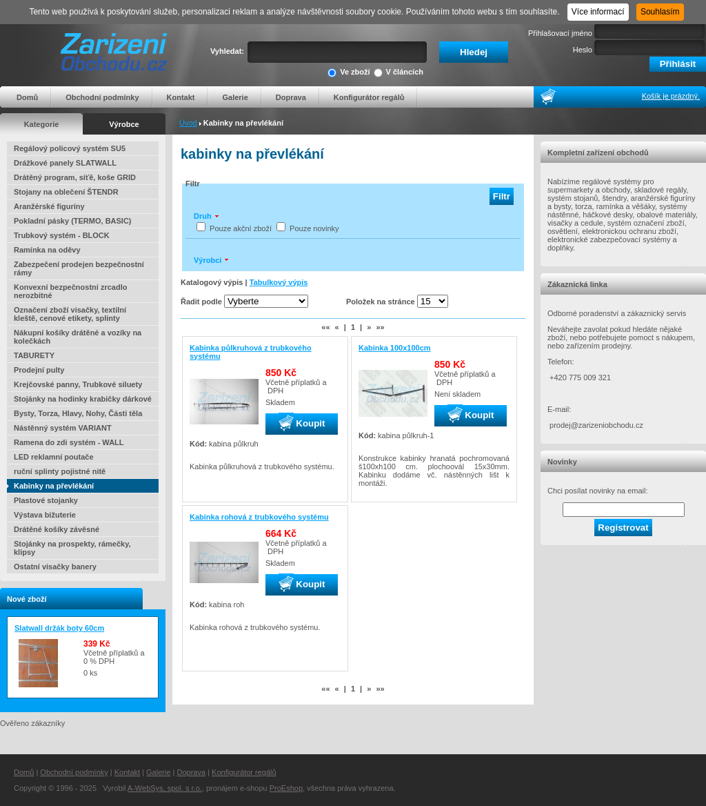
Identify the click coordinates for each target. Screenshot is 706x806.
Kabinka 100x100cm (395, 348)
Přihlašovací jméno (560, 33)
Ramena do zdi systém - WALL (69, 442)
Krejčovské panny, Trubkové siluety (78, 384)
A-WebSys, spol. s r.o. (165, 788)
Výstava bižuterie (45, 515)
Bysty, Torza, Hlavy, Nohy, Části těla (78, 413)
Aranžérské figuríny (49, 206)
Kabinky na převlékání (54, 486)
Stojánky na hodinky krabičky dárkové (83, 399)
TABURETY (34, 355)
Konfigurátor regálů (369, 97)
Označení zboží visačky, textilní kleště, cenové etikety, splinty (70, 314)
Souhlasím (660, 12)
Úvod (188, 123)
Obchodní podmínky (102, 97)
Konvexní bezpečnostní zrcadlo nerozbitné (70, 291)
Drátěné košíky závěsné (56, 529)
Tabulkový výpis (279, 282)
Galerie (235, 97)
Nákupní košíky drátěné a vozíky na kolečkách (77, 336)
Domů (27, 97)
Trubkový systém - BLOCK (62, 235)
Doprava (291, 97)
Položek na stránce (380, 301)
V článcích (398, 73)
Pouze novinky (314, 228)
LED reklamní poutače (54, 457)
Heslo (582, 50)
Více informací (598, 12)
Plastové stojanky (46, 500)
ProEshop (286, 788)
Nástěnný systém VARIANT (63, 428)
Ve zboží (348, 73)
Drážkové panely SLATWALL (65, 163)
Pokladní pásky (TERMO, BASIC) (73, 221)
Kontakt (181, 97)
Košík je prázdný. (671, 96)
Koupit (302, 423)
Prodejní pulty (39, 370)
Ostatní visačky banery (55, 566)
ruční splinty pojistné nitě (59, 471)
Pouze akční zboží (241, 228)
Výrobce (124, 124)
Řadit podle (201, 301)
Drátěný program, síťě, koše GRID (75, 177)
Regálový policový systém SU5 (69, 148)
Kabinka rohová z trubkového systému (259, 517)
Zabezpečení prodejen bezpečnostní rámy (79, 268)
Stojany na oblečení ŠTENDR (66, 192)
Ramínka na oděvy (47, 250)
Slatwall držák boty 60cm (59, 628)
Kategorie (41, 124)
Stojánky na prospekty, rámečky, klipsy (72, 548)
